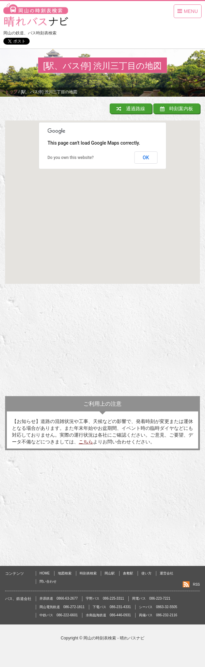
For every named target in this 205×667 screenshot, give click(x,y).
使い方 (146, 573)
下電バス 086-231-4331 (112, 607)
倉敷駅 (128, 573)
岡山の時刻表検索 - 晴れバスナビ (113, 638)
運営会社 (166, 573)
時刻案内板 (176, 108)
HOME (45, 573)
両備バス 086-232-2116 (158, 615)
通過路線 (130, 108)
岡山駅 (110, 573)
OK (146, 157)
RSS (196, 584)
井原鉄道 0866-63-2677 (59, 598)
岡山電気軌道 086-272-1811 (62, 607)
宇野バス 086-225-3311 (105, 598)
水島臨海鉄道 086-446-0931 (108, 615)
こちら (86, 441)
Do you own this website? (71, 157)
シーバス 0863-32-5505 (158, 607)
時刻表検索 (88, 573)
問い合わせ (48, 581)
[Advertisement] (102, 341)
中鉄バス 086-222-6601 (59, 615)
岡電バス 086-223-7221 (151, 598)
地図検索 (65, 573)
